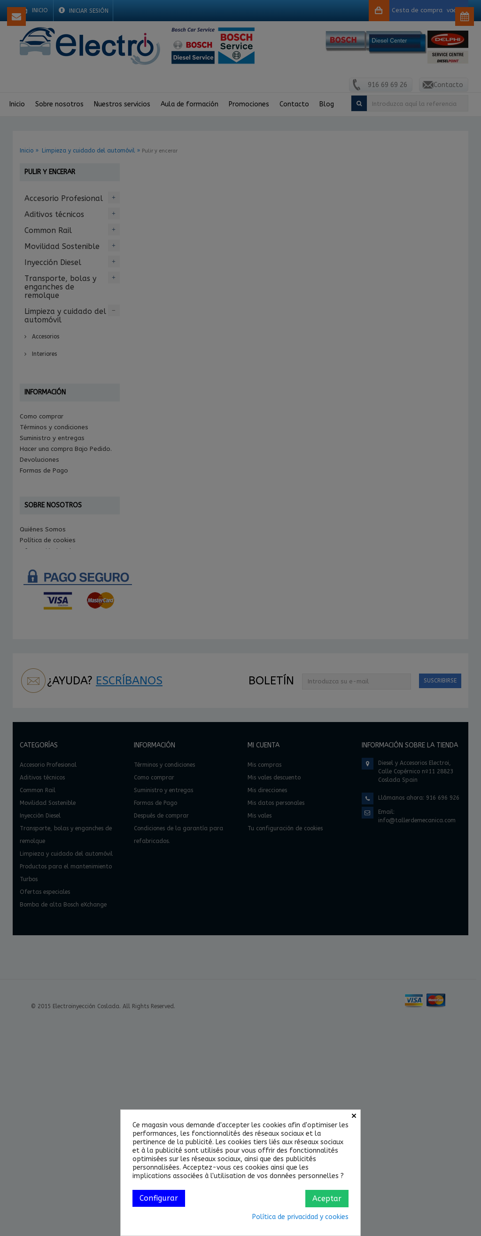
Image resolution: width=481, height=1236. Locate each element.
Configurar (159, 1198)
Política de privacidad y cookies (300, 1217)
